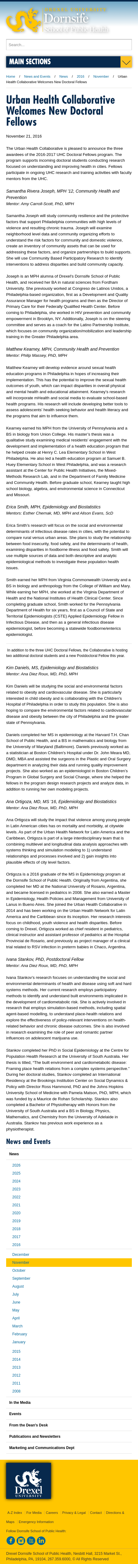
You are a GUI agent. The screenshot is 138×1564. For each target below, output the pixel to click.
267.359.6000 (59, 1559)
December (20, 1254)
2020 (16, 1213)
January (19, 1342)
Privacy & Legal (74, 1512)
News (63, 76)
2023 (16, 1189)
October (19, 1270)
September (21, 1278)
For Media (34, 1512)
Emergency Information (36, 1522)
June (16, 1302)
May (15, 1310)
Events (15, 1414)
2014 (16, 1359)
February (19, 1334)
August (18, 1286)
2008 (16, 1391)
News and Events (37, 76)
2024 (16, 1181)
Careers (52, 1512)
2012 (16, 1375)
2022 (16, 1197)
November (101, 76)
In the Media (19, 1402)
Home (10, 76)
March (17, 1326)
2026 (16, 1165)
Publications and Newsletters (35, 1436)
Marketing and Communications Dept (41, 1448)
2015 (16, 1351)
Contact (96, 1512)
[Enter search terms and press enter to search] (69, 44)
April (16, 1318)
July (15, 1294)
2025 (16, 1173)
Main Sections (30, 61)
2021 (16, 1205)
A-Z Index (14, 1512)
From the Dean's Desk (28, 1425)
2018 (16, 1229)
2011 (16, 1383)
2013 (16, 1367)
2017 (16, 1237)
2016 (80, 76)
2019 (16, 1221)
